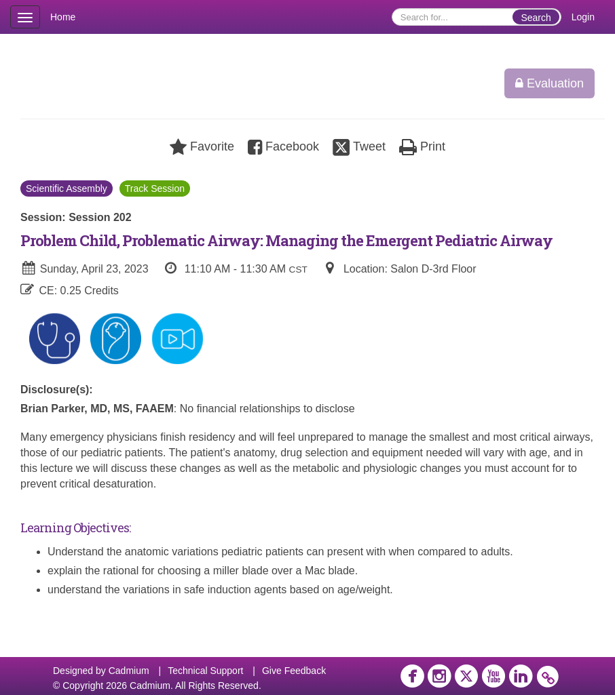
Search (536, 17)
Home (62, 17)
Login (583, 17)
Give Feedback (294, 670)
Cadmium (129, 670)
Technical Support (205, 670)
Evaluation (549, 83)
